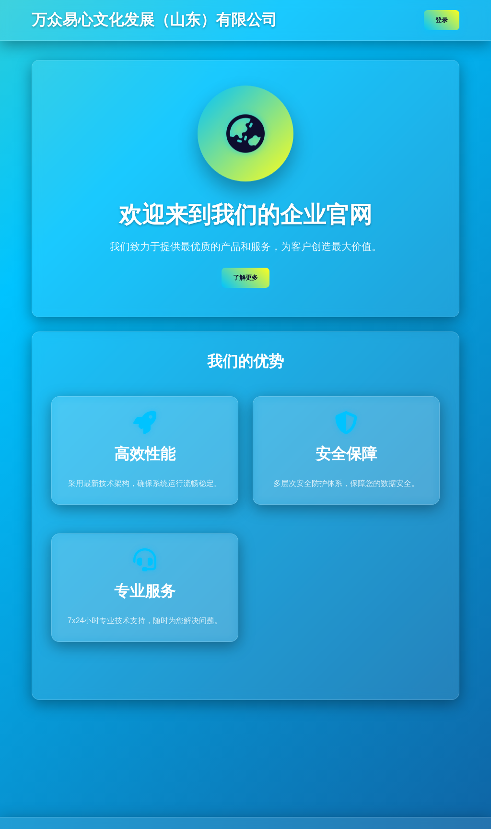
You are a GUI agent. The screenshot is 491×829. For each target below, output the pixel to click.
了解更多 (245, 278)
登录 (441, 20)
